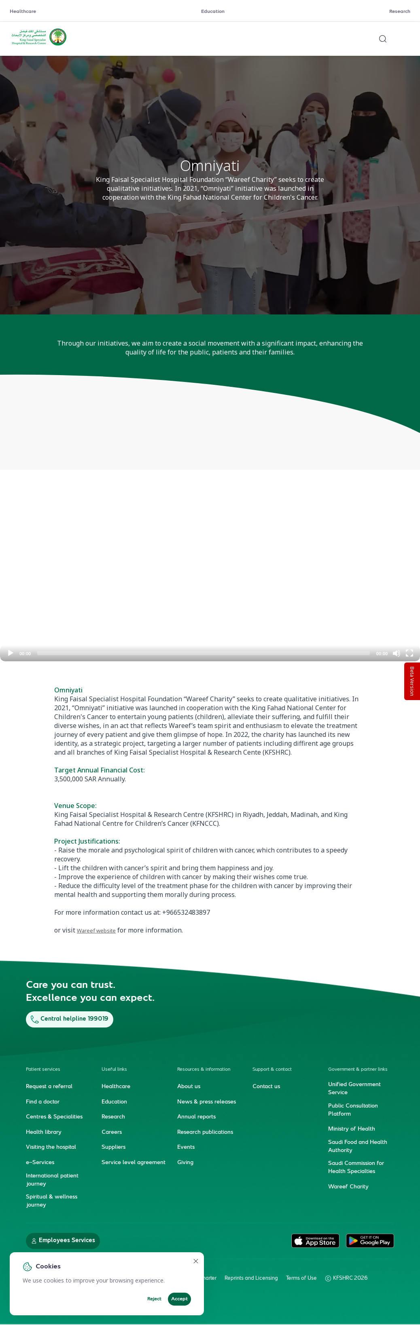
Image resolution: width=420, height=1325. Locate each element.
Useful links (114, 1069)
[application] (210, 543)
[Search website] (382, 38)
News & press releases (206, 1102)
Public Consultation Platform (353, 1110)
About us (188, 1087)
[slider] (203, 653)
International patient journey (52, 1180)
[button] (210, 543)
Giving (185, 1163)
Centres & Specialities (54, 1117)
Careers (112, 1132)
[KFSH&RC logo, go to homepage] (39, 45)
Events (186, 1148)
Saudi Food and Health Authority (357, 1146)
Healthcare (23, 11)
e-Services (40, 1163)
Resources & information (203, 1069)
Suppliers (113, 1148)
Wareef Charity (348, 1187)
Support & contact (272, 1069)
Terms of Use (301, 1278)
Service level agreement (133, 1163)
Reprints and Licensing (251, 1278)
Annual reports (196, 1117)
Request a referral (49, 1087)
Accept (179, 1299)
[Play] (10, 653)
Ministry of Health (351, 1129)
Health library (44, 1132)
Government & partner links (358, 1069)
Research (399, 11)
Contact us (266, 1087)
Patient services (43, 1069)
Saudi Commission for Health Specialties (356, 1168)
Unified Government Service (354, 1089)
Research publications (205, 1132)
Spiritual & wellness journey (51, 1201)
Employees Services (63, 1240)
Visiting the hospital (51, 1148)
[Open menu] (405, 39)
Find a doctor (42, 1102)
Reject (154, 1299)
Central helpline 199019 (69, 1019)
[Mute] (396, 653)
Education (213, 11)
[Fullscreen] (409, 653)
